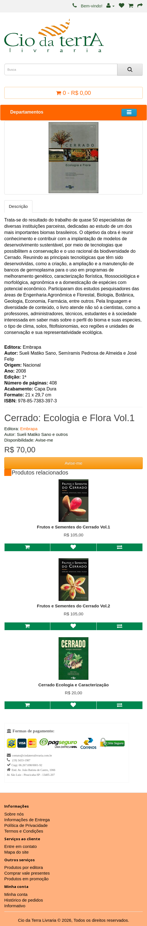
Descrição (18, 206)
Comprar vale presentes (27, 873)
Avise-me (73, 463)
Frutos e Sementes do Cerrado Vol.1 (73, 526)
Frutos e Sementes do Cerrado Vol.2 (73, 605)
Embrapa (29, 428)
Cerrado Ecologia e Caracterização (73, 684)
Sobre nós (14, 814)
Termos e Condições (23, 831)
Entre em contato (20, 846)
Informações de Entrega (27, 819)
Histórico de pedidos (23, 900)
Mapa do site (16, 852)
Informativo (14, 905)
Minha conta (16, 894)
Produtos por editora (23, 867)
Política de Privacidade (26, 825)
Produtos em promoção (26, 878)
